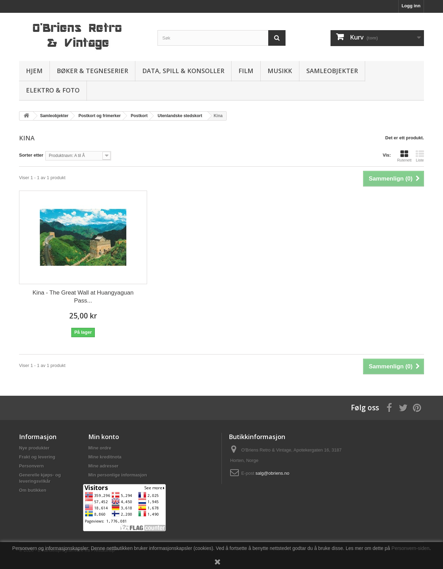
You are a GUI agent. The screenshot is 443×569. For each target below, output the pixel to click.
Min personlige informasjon (117, 475)
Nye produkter (34, 447)
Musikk (280, 71)
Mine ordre (99, 447)
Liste (420, 156)
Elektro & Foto (53, 90)
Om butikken (32, 490)
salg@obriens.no (272, 473)
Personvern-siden (410, 548)
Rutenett (404, 156)
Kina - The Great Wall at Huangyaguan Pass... (83, 296)
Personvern (31, 466)
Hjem (34, 71)
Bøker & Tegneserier (92, 71)
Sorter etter (31, 155)
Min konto (103, 436)
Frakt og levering (37, 456)
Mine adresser (103, 466)
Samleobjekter (332, 71)
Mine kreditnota (104, 456)
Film (245, 71)
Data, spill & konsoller (183, 71)
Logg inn (411, 5)
